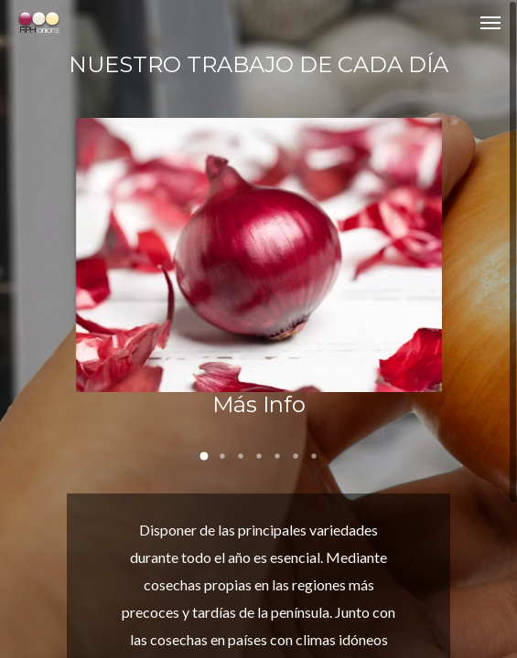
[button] (204, 456)
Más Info (259, 404)
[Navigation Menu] (490, 22)
